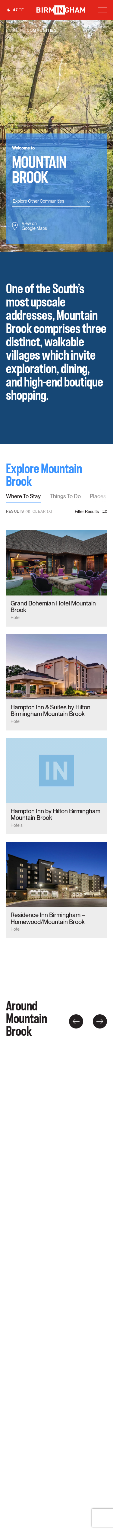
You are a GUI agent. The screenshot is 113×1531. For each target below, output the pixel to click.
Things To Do (65, 496)
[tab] (23, 498)
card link (56, 578)
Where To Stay (23, 496)
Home (12, 30)
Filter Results (91, 511)
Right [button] (100, 1021)
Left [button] (76, 1021)
